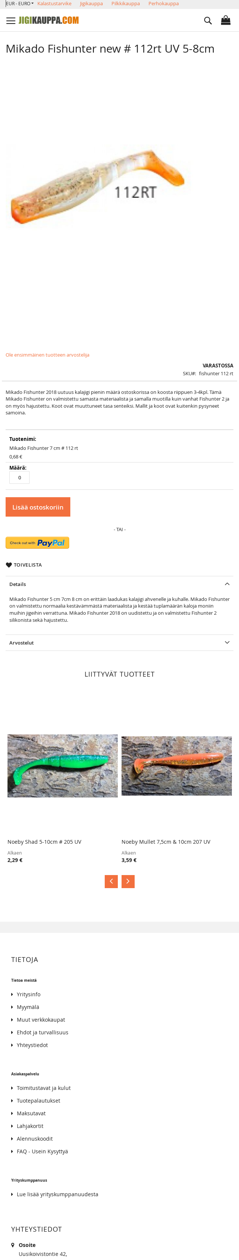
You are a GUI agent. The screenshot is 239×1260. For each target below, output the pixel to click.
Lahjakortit (30, 1125)
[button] (20, 3)
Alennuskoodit (35, 1138)
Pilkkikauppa (125, 3)
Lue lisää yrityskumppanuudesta (57, 1194)
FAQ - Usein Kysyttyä (42, 1151)
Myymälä (28, 1006)
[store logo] (49, 20)
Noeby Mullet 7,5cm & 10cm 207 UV (166, 841)
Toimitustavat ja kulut (44, 1087)
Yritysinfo (28, 994)
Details (17, 584)
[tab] (119, 584)
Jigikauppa (91, 3)
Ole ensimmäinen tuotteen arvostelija (47, 354)
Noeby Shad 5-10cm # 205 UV (44, 841)
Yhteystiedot (32, 1045)
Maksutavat (31, 1113)
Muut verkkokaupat (41, 1019)
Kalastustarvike (54, 3)
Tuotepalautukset (38, 1100)
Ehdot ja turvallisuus (42, 1032)
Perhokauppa (163, 3)
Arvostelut (21, 642)
